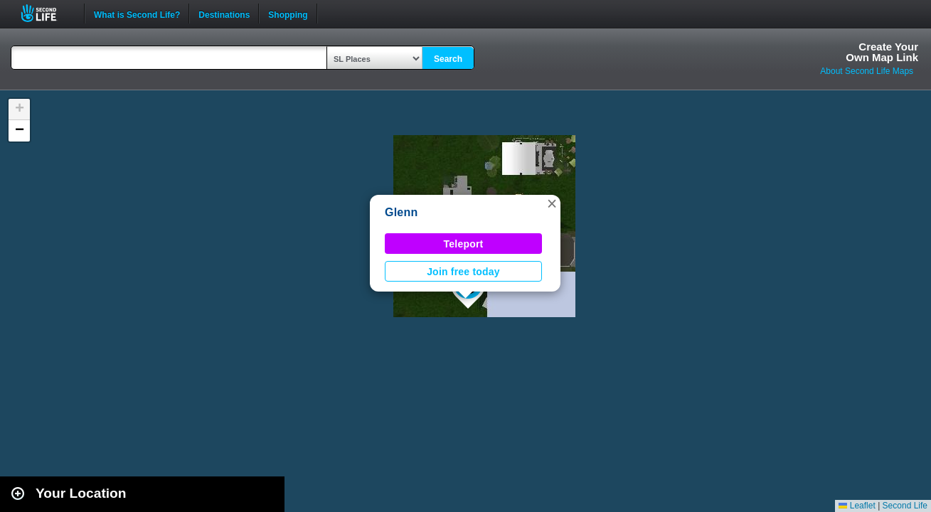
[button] (551, 203)
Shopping (287, 13)
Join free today (463, 271)
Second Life (46, 13)
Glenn (401, 212)
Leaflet (857, 506)
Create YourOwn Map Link (882, 52)
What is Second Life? (137, 13)
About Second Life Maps (866, 71)
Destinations (224, 13)
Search (448, 59)
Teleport (464, 244)
